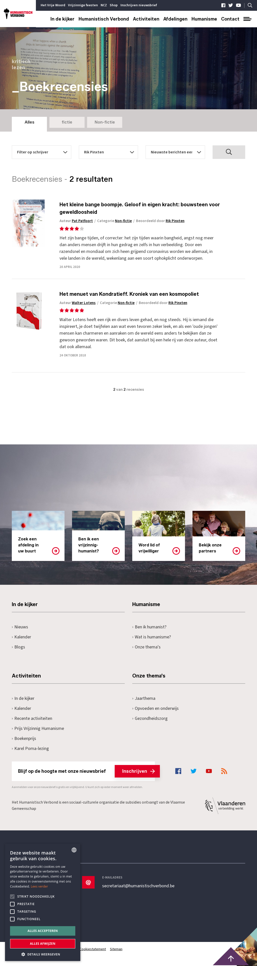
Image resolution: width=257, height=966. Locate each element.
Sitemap (116, 949)
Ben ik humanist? (149, 627)
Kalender (21, 637)
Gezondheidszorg (150, 718)
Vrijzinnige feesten (83, 5)
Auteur (76, 221)
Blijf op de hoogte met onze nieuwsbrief (86, 771)
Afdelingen (175, 19)
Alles (29, 122)
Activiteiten (146, 19)
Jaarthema (143, 698)
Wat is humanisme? (151, 637)
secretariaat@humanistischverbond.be (138, 886)
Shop (114, 5)
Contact (230, 19)
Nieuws (20, 627)
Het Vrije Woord (53, 5)
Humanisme (204, 19)
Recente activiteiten (32, 718)
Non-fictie (105, 122)
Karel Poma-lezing (30, 748)
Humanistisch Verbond (104, 19)
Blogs (18, 647)
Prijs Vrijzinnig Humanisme (38, 728)
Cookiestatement (93, 949)
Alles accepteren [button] (43, 931)
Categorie (114, 221)
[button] (42, 954)
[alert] (42, 902)
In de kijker (62, 19)
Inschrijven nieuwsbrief (138, 5)
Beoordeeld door (160, 221)
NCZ (104, 5)
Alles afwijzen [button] (42, 943)
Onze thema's (146, 647)
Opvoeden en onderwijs (155, 708)
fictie (67, 122)
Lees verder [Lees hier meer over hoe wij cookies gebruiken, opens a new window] (39, 886)
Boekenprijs (24, 738)
